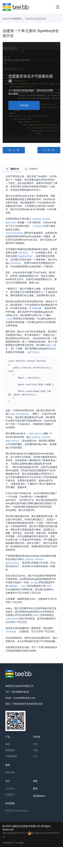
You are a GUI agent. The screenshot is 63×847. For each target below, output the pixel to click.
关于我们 (10, 788)
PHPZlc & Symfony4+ (17, 810)
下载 (35, 750)
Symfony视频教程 (12, 18)
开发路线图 (11, 756)
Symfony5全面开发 (35, 18)
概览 (7, 744)
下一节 (49, 150)
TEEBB (16, 842)
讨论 (35, 756)
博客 (35, 781)
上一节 (13, 150)
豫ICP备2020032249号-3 (15, 833)
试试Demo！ (40, 795)
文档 (35, 744)
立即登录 (24, 105)
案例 (35, 788)
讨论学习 (31, 168)
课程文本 (12, 168)
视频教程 (10, 750)
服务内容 (10, 772)
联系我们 (10, 794)
